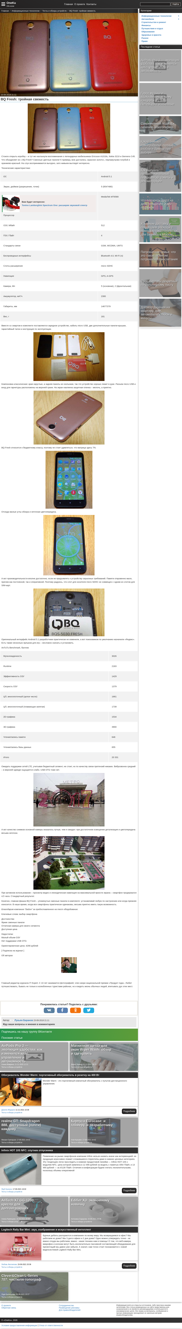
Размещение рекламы (69, 1308)
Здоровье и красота (151, 35)
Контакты (91, 4)
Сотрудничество (66, 1306)
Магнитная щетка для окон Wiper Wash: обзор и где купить (91, 1050)
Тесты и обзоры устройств (11, 1068)
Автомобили (147, 19)
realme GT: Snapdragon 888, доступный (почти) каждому (21, 1126)
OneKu (11, 2)
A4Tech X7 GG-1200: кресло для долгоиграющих (18, 1205)
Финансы (146, 25)
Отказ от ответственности (51, 1326)
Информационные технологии (156, 16)
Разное (144, 38)
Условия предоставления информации (19, 1326)
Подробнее (129, 1112)
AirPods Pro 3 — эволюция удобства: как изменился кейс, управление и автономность (22, 1054)
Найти (175, 4)
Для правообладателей (69, 1311)
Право (144, 41)
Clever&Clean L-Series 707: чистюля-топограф (21, 1278)
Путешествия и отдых (152, 28)
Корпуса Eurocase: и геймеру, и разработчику (92, 1124)
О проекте (79, 4)
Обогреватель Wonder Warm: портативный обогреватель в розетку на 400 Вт (50, 1076)
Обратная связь (8, 1308)
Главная (68, 4)
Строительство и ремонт (153, 22)
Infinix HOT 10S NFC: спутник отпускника (27, 1151)
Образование (148, 32)
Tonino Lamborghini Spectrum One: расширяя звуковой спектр (54, 205)
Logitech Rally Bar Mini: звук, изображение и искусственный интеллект (46, 1230)
